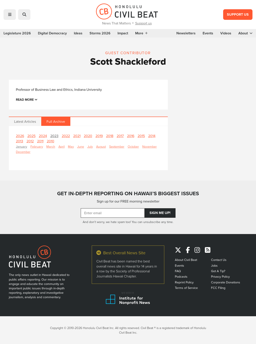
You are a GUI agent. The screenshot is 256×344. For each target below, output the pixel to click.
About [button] (245, 33)
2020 (88, 135)
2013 (19, 141)
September (116, 146)
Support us (143, 23)
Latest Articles (25, 121)
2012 (30, 141)
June (80, 146)
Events (208, 33)
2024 (43, 135)
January (21, 146)
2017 (120, 135)
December (23, 151)
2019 (99, 135)
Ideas (78, 33)
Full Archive (56, 121)
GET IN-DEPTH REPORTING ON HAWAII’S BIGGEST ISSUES (128, 193)
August (101, 146)
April (61, 146)
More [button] (141, 33)
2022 (66, 135)
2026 (20, 135)
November (149, 146)
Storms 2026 (100, 33)
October (133, 146)
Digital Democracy (52, 33)
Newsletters (186, 33)
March (50, 146)
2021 (76, 135)
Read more (26, 99)
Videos (225, 33)
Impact (123, 33)
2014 (151, 135)
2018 (109, 135)
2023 (54, 135)
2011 (40, 141)
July (90, 146)
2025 (31, 135)
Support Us (238, 14)
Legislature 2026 (17, 33)
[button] (10, 14)
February (36, 146)
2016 (130, 135)
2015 (141, 135)
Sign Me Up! (159, 212)
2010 (50, 141)
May (71, 146)
